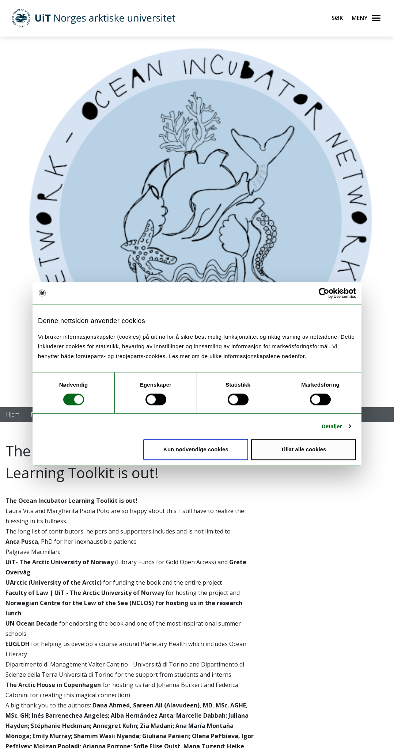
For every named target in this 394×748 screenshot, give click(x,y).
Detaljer (332, 426)
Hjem (12, 414)
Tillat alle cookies (303, 449)
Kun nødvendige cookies (195, 449)
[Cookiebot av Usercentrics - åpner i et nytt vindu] (324, 293)
